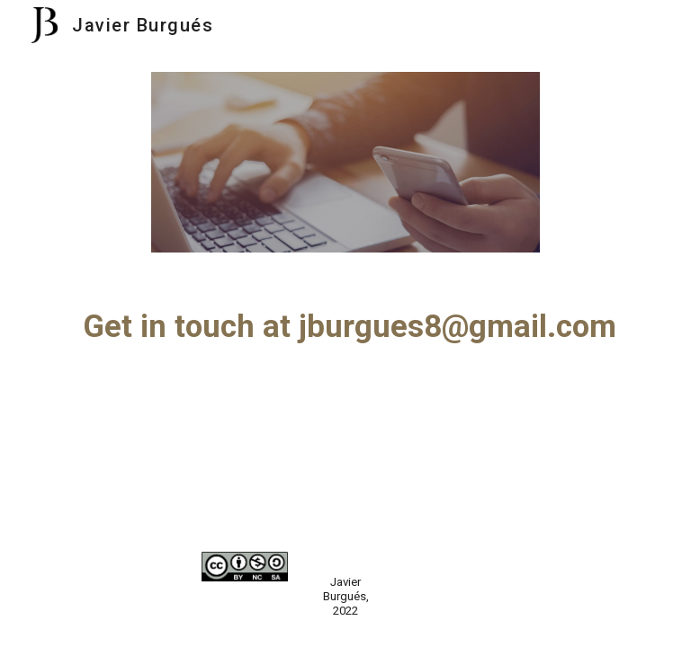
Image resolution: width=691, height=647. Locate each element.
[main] (345, 326)
